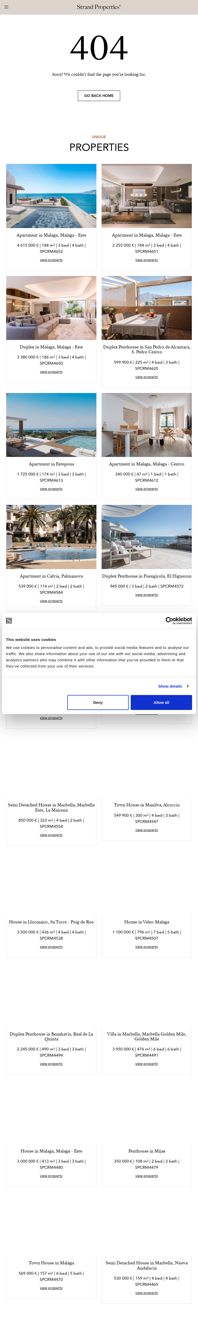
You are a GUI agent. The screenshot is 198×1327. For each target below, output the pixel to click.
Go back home (99, 95)
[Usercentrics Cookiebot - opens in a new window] (169, 620)
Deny (98, 702)
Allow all (161, 702)
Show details (170, 686)
